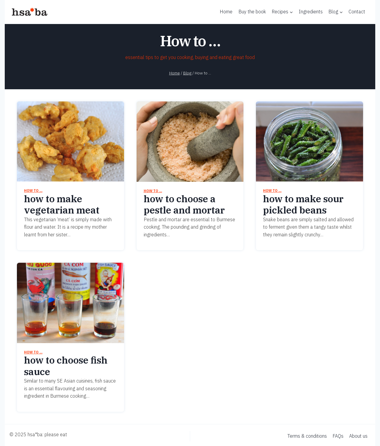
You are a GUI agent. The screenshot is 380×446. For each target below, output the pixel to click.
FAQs (337, 436)
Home (226, 12)
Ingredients (311, 12)
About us (358, 436)
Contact (357, 12)
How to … (33, 190)
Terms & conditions (307, 436)
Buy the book (252, 12)
